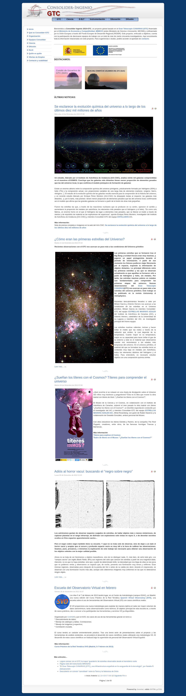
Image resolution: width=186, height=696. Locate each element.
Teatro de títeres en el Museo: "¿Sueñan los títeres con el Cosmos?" (122, 438)
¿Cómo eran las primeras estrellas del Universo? (89, 239)
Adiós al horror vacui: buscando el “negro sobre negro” (93, 471)
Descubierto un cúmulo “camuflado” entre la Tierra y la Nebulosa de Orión (89, 671)
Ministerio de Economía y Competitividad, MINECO (81, 31)
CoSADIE (71, 617)
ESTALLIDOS (123, 217)
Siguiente (118, 676)
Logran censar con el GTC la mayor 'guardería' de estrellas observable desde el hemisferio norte (98, 661)
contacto (145, 39)
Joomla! (140, 689)
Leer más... (59, 367)
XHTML (153, 689)
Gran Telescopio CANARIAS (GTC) (133, 29)
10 (113, 676)
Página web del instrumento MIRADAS (75, 664)
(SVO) (135, 598)
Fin (123, 676)
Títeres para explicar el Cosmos (107, 435)
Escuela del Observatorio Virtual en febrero (85, 588)
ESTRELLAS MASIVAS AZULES (142, 312)
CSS (160, 689)
